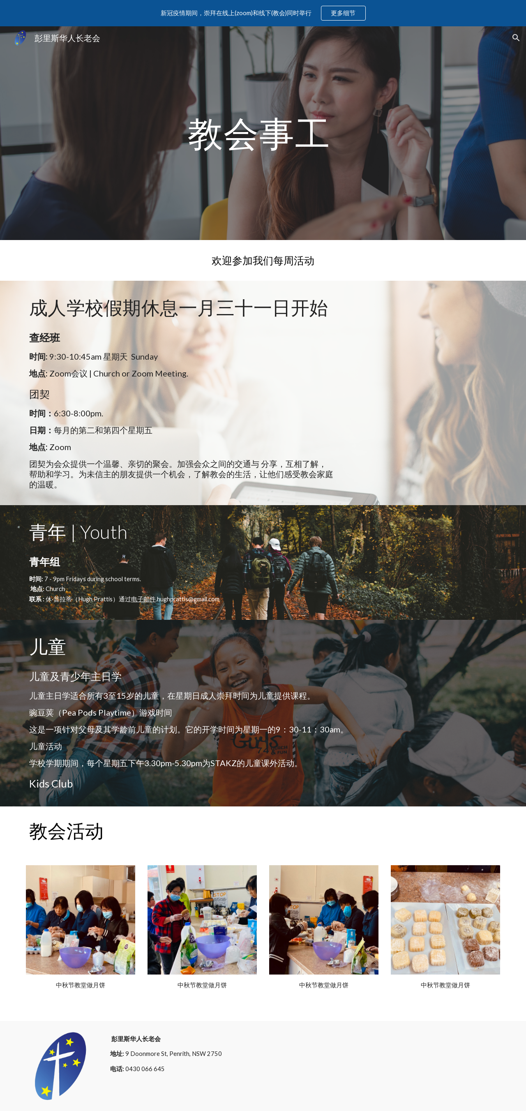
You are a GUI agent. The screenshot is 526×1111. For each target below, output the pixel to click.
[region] (263, 13)
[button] (516, 38)
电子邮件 (143, 599)
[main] (263, 133)
